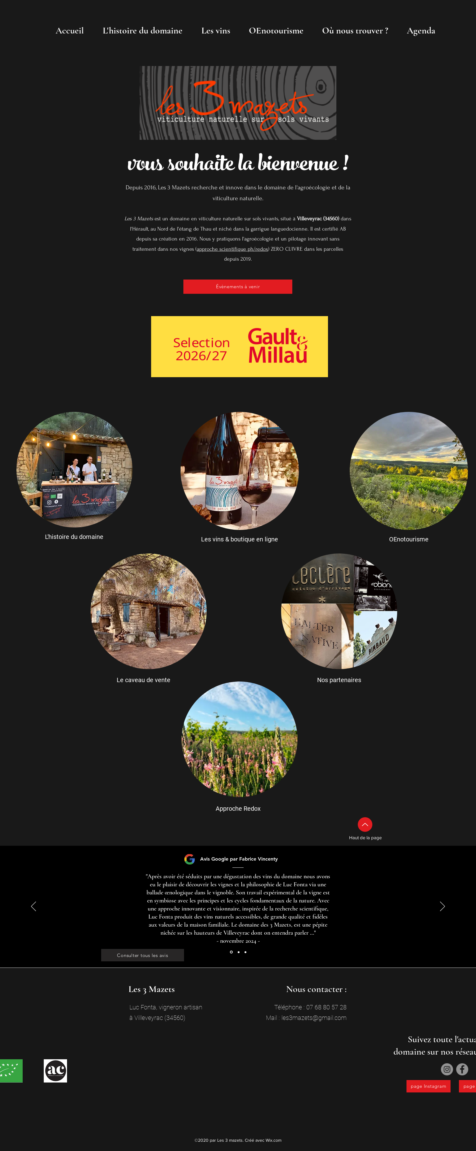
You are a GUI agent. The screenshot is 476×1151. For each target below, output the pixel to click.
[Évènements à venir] (237, 287)
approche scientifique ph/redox (232, 249)
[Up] (365, 824)
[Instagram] (447, 1069)
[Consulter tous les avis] (142, 955)
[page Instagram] (428, 1086)
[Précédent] (33, 907)
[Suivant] (442, 907)
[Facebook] (462, 1069)
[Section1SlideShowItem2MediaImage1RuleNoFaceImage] (239, 952)
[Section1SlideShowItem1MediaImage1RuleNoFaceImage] (231, 952)
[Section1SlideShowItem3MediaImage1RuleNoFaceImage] (245, 952)
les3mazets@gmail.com (314, 1017)
